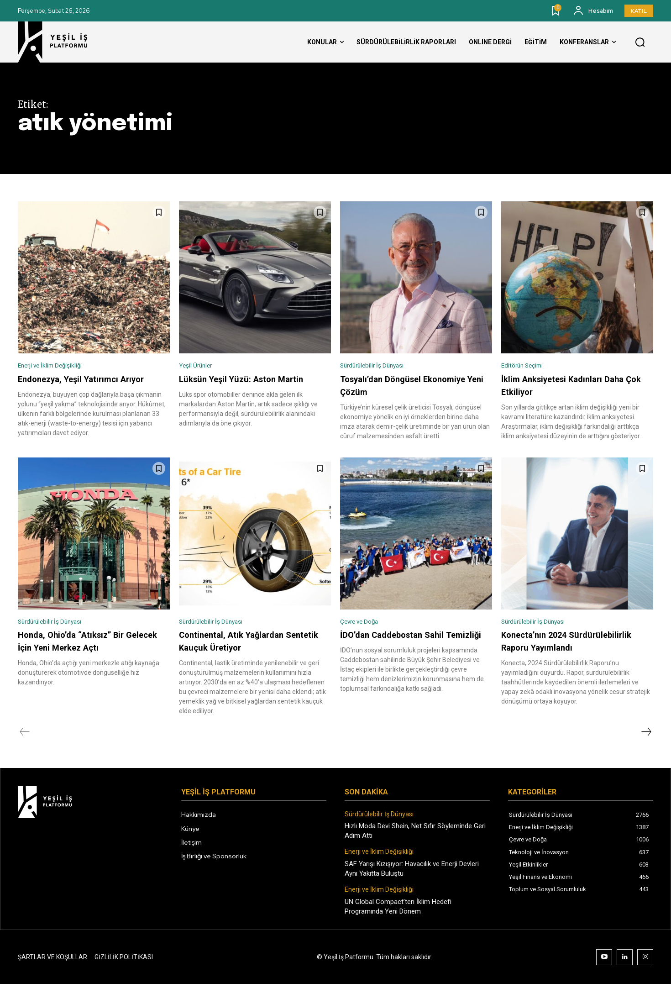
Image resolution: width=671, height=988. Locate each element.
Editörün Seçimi (526, 366)
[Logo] (61, 42)
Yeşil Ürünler (198, 366)
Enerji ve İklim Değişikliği (57, 366)
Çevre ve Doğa (363, 624)
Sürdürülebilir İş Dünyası (378, 366)
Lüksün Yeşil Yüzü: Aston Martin (246, 380)
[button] (640, 42)
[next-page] (646, 736)
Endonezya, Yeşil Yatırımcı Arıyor (86, 380)
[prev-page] (25, 736)
